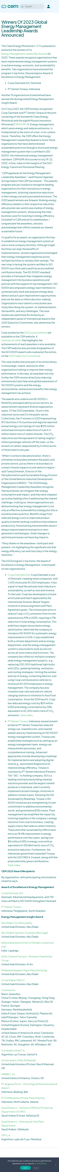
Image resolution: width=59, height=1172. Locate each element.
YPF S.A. (6, 1135)
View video (26, 715)
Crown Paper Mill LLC (13, 980)
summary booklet (11, 340)
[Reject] (55, 1164)
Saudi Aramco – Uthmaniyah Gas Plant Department (22, 1123)
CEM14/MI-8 (21, 124)
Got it (25, 1168)
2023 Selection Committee (24, 355)
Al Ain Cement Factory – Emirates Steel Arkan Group (26, 958)
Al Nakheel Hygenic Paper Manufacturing (24, 970)
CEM (37, 45)
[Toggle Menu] (55, 6)
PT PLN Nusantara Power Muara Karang (23, 1097)
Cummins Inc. (8, 990)
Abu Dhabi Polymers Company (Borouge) (24, 932)
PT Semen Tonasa (18, 721)
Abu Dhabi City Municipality (16, 922)
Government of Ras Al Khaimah (18, 1060)
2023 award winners (35, 332)
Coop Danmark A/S (19, 574)
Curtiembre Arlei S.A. (13, 1050)
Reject (36, 1168)
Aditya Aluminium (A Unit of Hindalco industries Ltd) (27, 944)
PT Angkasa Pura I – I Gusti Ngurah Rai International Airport (29, 1085)
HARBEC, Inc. (8, 1074)
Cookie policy (41, 1163)
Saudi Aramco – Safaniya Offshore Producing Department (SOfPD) (27, 1109)
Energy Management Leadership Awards (24, 53)
